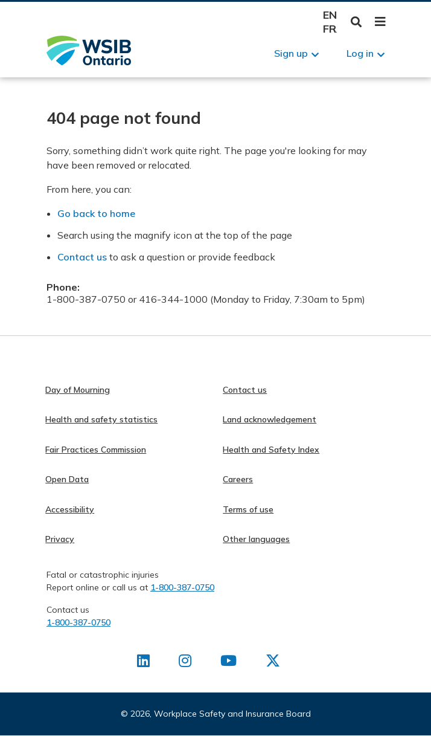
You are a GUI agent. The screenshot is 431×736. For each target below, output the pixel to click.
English (330, 15)
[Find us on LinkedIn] (143, 663)
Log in (360, 53)
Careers (238, 479)
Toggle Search (356, 22)
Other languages (256, 539)
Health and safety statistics (101, 419)
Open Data (67, 479)
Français (330, 29)
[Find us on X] (273, 663)
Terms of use (248, 509)
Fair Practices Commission (95, 449)
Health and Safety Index (271, 449)
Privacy (59, 539)
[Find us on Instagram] (185, 663)
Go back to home (96, 213)
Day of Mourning (77, 389)
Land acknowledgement (269, 419)
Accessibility (69, 509)
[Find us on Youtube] (228, 663)
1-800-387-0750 (182, 587)
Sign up (291, 53)
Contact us (82, 257)
